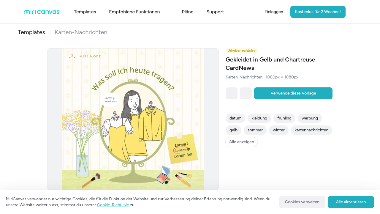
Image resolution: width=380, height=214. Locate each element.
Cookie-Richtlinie (113, 204)
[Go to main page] (42, 13)
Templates (31, 32)
